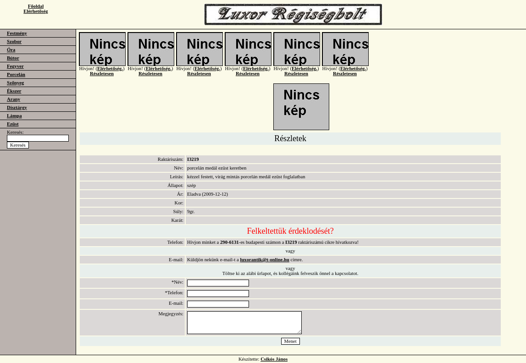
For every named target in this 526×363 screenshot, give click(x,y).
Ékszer (14, 91)
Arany (13, 99)
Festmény (17, 33)
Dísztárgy (17, 107)
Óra (11, 49)
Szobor (14, 41)
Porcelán (16, 74)
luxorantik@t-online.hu (264, 259)
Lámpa (14, 115)
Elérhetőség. (110, 74)
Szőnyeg (15, 82)
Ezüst (12, 123)
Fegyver (15, 66)
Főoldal (36, 6)
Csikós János (274, 359)
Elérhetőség (35, 11)
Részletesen (102, 79)
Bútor (13, 57)
